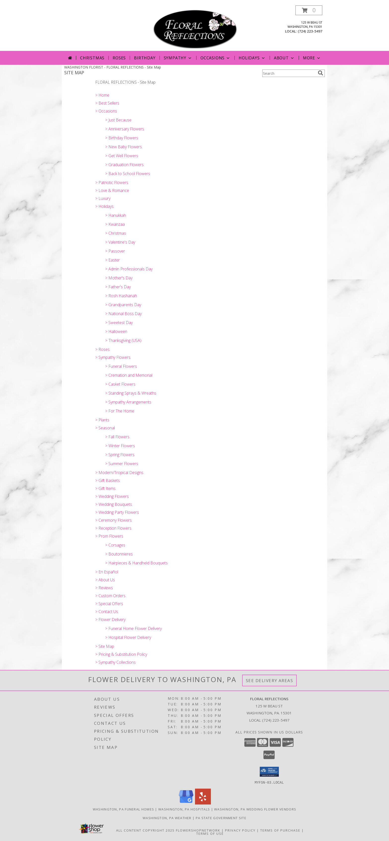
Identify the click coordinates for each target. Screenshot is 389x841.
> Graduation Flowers (124, 164)
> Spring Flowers (119, 454)
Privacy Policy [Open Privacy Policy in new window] (240, 830)
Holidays (252, 58)
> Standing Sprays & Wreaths (130, 393)
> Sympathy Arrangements (128, 402)
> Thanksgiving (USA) (123, 340)
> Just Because (118, 120)
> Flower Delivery (110, 619)
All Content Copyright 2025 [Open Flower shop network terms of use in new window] (145, 830)
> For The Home (119, 411)
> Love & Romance (112, 190)
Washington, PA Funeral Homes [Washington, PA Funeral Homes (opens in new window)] (123, 809)
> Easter (112, 260)
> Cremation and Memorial (128, 375)
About (284, 58)
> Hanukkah (115, 215)
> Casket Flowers (120, 384)
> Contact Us (106, 611)
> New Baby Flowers (123, 146)
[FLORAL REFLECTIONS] (195, 28)
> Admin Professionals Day (129, 269)
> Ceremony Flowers (113, 520)
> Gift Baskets (107, 480)
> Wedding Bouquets (113, 504)
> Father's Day (118, 287)
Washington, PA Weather (167, 817)
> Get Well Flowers (121, 155)
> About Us (105, 580)
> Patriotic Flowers (111, 182)
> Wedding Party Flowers (117, 512)
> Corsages (115, 545)
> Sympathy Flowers (112, 357)
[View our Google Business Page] (186, 803)
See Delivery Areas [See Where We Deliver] (269, 680)
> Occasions (106, 111)
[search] (320, 73)
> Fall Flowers (117, 436)
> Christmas (115, 233)
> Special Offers (109, 603)
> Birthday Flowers (121, 138)
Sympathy (178, 58)
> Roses (102, 349)
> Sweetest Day (119, 322)
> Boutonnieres (119, 554)
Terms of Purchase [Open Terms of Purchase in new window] (280, 830)
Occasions (215, 58)
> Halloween (116, 331)
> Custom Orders (110, 595)
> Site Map (104, 646)
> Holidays (104, 206)
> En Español (106, 572)
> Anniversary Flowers (124, 129)
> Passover (115, 251)
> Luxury (102, 198)
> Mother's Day (118, 278)
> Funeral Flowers (121, 366)
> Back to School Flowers (127, 173)
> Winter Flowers (120, 445)
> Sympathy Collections (115, 662)
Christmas (92, 58)
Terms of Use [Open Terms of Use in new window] (210, 833)
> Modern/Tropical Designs (119, 472)
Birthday (144, 58)
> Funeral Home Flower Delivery (133, 628)
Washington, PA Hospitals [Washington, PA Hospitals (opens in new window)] (184, 809)
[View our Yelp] (203, 803)
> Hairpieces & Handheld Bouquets (136, 563)
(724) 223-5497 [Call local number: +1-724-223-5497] (310, 31)
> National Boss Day (123, 313)
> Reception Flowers (113, 528)
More (312, 58)
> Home (102, 95)
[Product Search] (289, 73)
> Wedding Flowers (112, 496)
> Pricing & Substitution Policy (121, 654)
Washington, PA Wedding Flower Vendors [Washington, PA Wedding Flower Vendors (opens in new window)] (255, 809)
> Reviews (104, 587)
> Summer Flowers (121, 463)
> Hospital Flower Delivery (128, 637)
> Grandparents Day (123, 304)
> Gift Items (105, 488)
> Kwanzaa (115, 224)
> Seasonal (105, 428)
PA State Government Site (221, 817)
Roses (119, 58)
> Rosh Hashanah (121, 295)
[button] (308, 10)
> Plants (102, 420)
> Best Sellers (107, 103)
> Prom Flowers (109, 536)
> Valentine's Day (120, 242)
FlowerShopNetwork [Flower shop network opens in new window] (198, 830)
